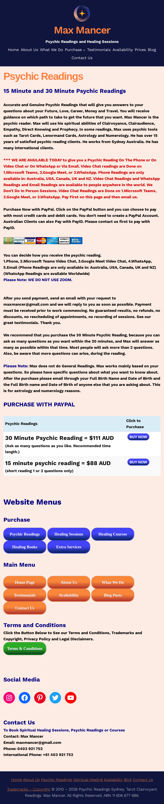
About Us (31, 779)
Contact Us (143, 779)
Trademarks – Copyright (28, 789)
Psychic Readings (56, 779)
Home (16, 779)
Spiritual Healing (88, 779)
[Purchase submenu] (84, 50)
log (129, 779)
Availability (113, 779)
